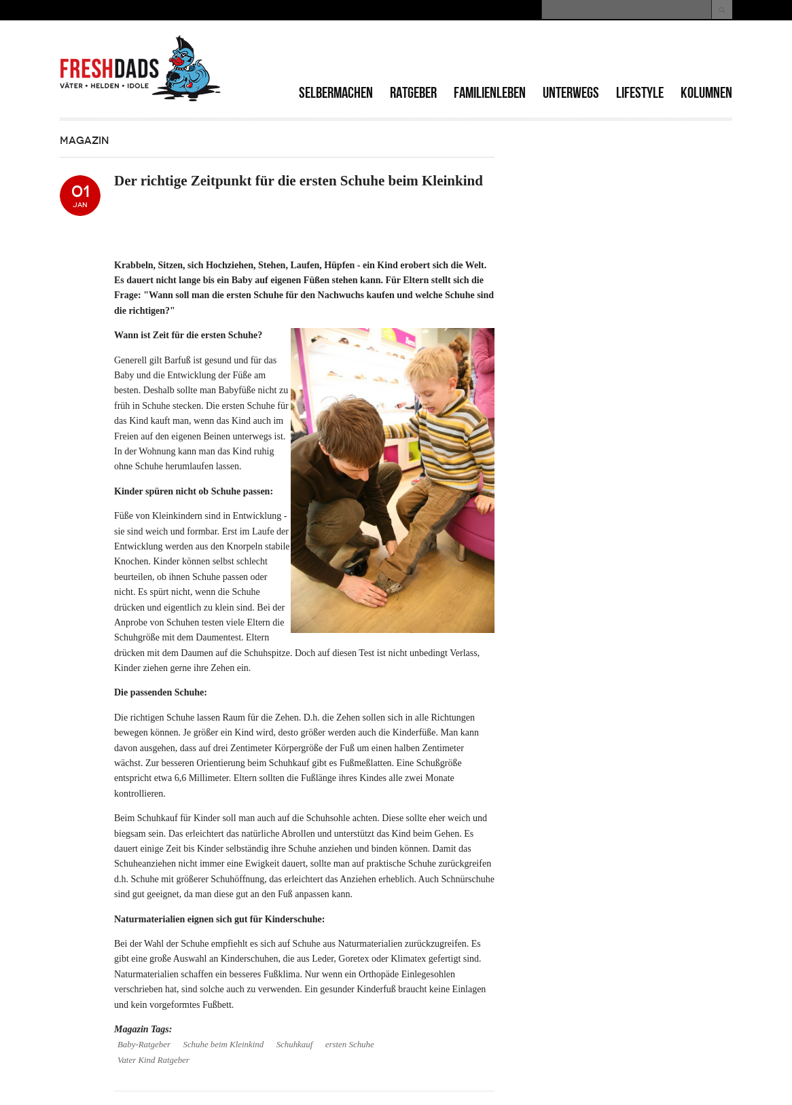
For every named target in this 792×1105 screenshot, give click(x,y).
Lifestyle (640, 93)
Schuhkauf (294, 1044)
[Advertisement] (573, 54)
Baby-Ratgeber (144, 1044)
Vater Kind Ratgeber (154, 1060)
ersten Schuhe (349, 1044)
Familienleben (490, 93)
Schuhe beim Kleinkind (223, 1044)
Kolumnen (706, 93)
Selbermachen (336, 93)
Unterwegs (571, 93)
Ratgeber (413, 93)
